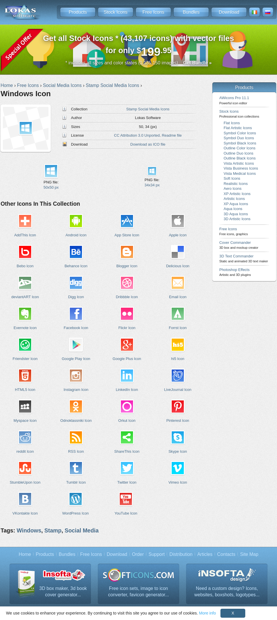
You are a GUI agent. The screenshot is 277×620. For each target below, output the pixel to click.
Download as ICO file (148, 144)
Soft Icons (232, 178)
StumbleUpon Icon (25, 482)
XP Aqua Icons (236, 204)
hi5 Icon (177, 359)
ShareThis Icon (126, 451)
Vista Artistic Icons (239, 163)
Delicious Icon (178, 266)
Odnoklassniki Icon (76, 420)
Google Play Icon (76, 359)
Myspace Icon (25, 420)
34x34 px (152, 185)
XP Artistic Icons (237, 194)
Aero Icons (233, 188)
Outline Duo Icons (238, 153)
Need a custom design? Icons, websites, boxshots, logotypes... (227, 591)
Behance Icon (76, 266)
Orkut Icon (127, 420)
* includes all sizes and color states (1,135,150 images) (138, 62)
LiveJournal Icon (177, 389)
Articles (204, 554)
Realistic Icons (236, 183)
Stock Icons (116, 12)
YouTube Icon (126, 513)
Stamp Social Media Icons (148, 109)
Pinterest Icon (177, 420)
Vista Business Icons (241, 168)
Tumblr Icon (76, 482)
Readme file (172, 135)
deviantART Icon (25, 297)
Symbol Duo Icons (239, 138)
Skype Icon (178, 451)
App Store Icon (127, 235)
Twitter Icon (126, 482)
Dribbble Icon (127, 297)
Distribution (180, 554)
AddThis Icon (25, 235)
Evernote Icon (25, 328)
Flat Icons (232, 123)
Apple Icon (177, 235)
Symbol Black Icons (240, 143)
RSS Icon (76, 451)
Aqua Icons (233, 209)
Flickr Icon (126, 328)
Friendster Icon (25, 359)
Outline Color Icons (239, 148)
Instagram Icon (75, 389)
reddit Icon (25, 451)
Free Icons (153, 12)
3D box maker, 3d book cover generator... (63, 591)
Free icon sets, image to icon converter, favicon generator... (138, 591)
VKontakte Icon (25, 513)
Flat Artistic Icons (238, 128)
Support (157, 554)
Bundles (191, 12)
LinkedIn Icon (127, 389)
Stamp (52, 530)
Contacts (226, 554)
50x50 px (51, 187)
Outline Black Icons (240, 158)
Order (138, 554)
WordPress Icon (75, 513)
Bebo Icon (25, 266)
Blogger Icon (126, 266)
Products (78, 12)
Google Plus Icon (127, 359)
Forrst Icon (178, 328)
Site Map (249, 554)
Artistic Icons (234, 198)
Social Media (82, 530)
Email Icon (177, 297)
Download (229, 12)
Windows (29, 530)
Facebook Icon (76, 328)
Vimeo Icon (178, 482)
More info (207, 613)
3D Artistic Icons (237, 219)
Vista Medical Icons (240, 173)
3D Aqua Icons (236, 214)
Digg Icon (76, 297)
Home (25, 554)
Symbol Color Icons (240, 133)
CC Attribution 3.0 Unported (137, 135)
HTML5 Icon (25, 389)
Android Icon (76, 235)
